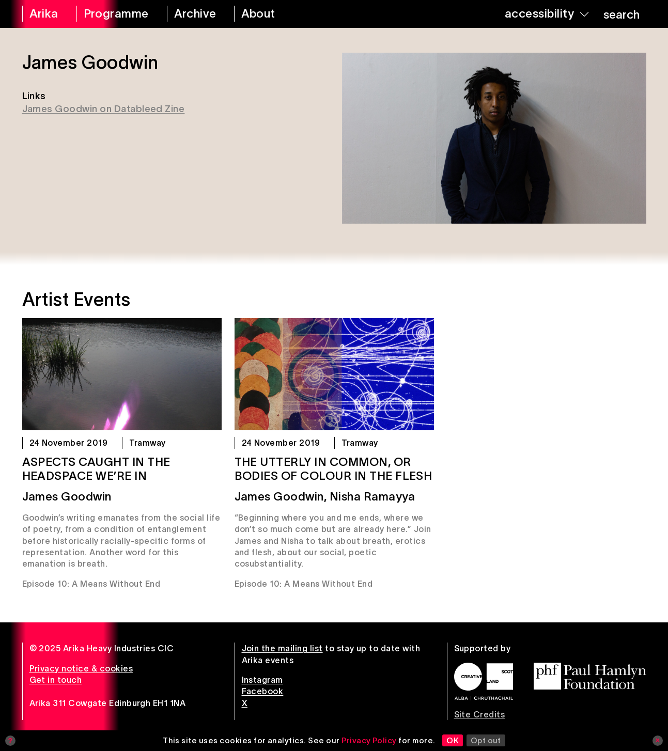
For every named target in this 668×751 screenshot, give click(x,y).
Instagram (262, 679)
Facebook (263, 691)
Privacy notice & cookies (81, 668)
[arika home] (42, 14)
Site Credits (479, 714)
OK (452, 740)
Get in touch (55, 679)
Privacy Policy (369, 740)
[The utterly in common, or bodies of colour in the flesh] (334, 374)
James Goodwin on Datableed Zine (103, 108)
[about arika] (270, 14)
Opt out (486, 740)
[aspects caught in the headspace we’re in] (122, 374)
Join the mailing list (282, 648)
